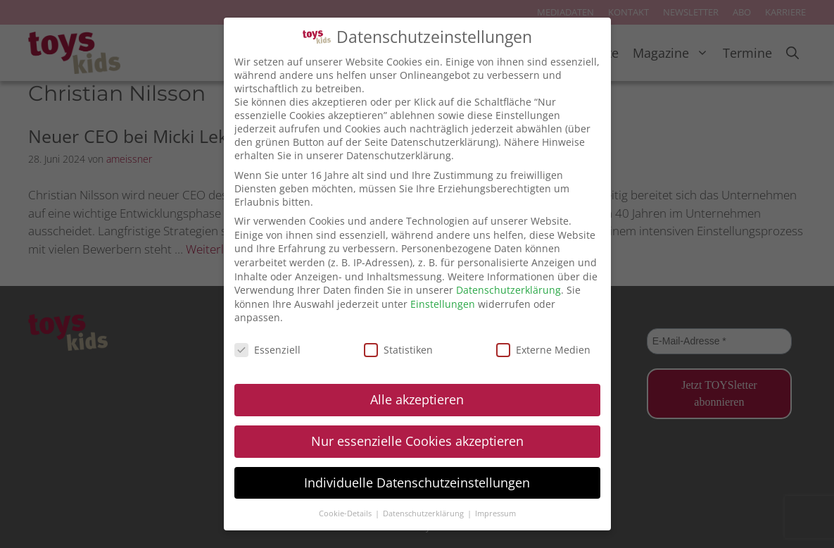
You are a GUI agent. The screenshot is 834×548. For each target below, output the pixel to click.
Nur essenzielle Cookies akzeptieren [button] (417, 440)
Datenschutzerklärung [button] (424, 513)
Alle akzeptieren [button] (417, 399)
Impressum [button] (495, 513)
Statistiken (398, 349)
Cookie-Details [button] (346, 513)
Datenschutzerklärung (508, 290)
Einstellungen (442, 304)
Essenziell (267, 349)
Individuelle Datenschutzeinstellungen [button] (417, 482)
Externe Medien (543, 349)
